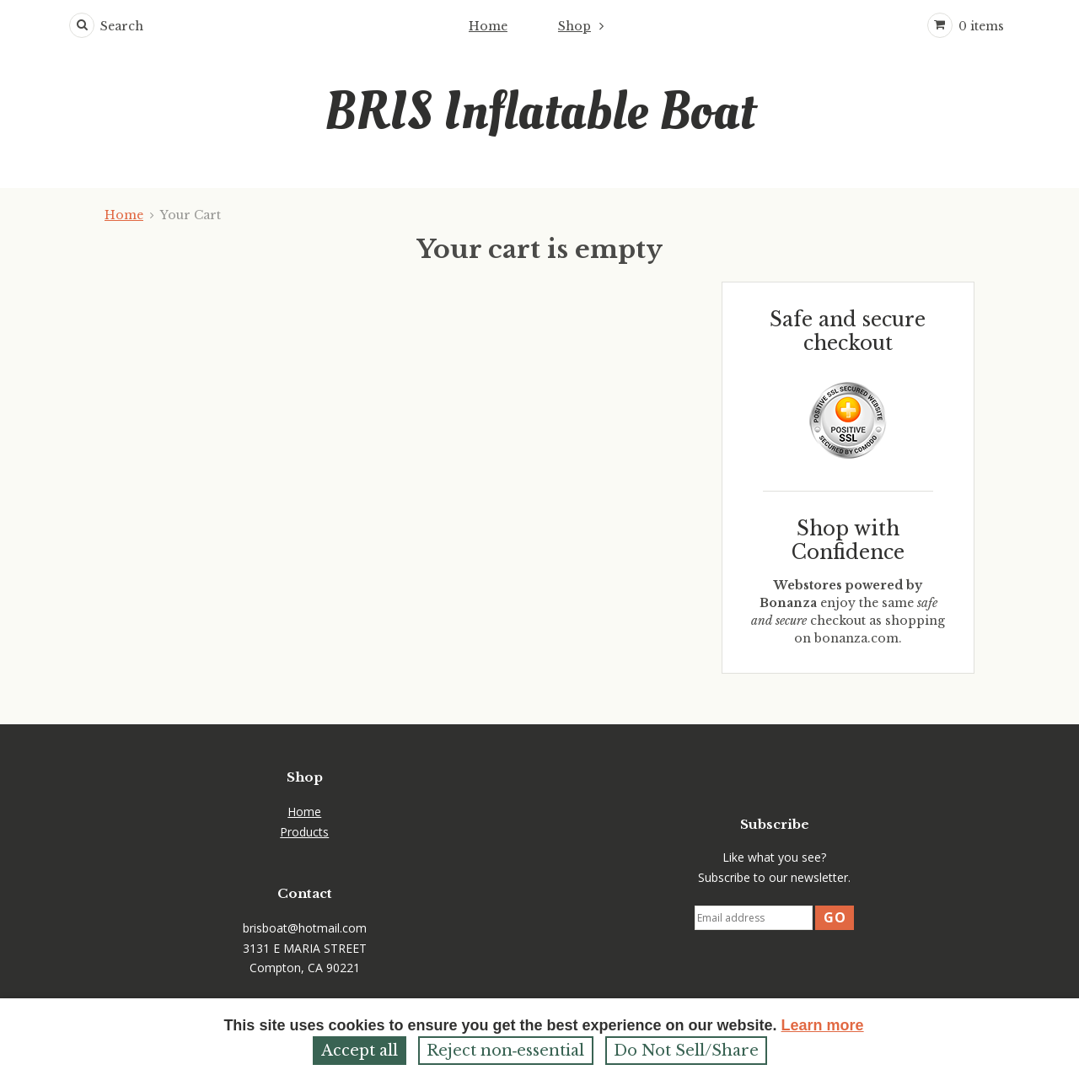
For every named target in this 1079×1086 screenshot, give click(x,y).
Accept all (359, 1050)
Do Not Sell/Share (686, 1050)
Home (488, 26)
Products (304, 832)
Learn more (822, 1025)
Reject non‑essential (506, 1050)
